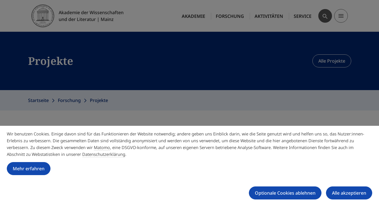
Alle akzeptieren (349, 193)
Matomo (102, 147)
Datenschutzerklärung (103, 154)
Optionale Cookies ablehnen (285, 193)
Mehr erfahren (29, 168)
